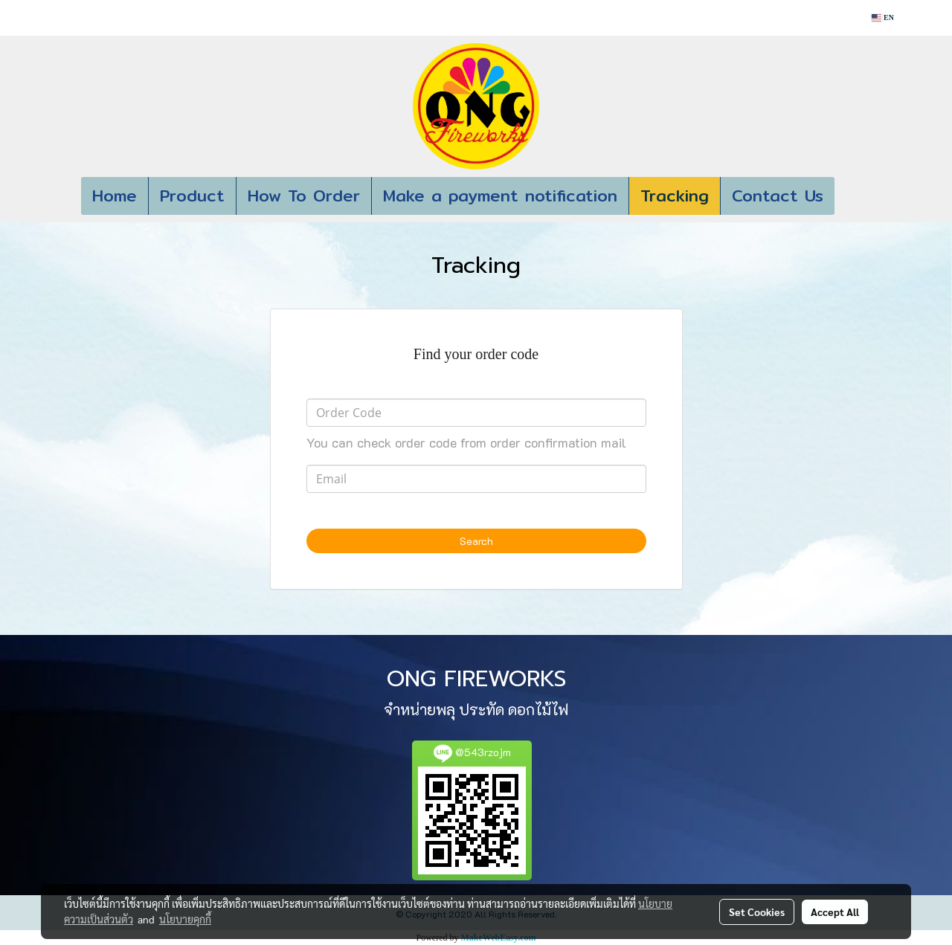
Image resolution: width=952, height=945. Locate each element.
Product (192, 195)
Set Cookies (757, 911)
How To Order (304, 195)
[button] (857, 196)
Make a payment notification (500, 195)
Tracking (674, 195)
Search (476, 541)
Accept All (835, 911)
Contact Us (777, 195)
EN (883, 17)
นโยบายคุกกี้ (185, 919)
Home (114, 195)
